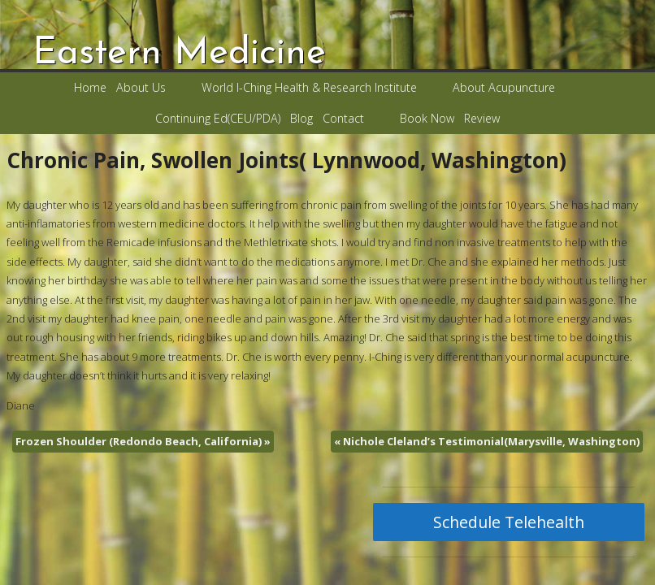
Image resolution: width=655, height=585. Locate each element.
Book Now (427, 118)
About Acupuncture (504, 87)
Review (482, 118)
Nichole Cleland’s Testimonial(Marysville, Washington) (487, 441)
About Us (141, 87)
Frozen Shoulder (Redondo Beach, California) (143, 441)
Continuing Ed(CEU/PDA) (217, 118)
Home (90, 87)
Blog (301, 118)
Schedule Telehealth (508, 522)
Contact (343, 118)
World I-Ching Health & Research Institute (309, 87)
